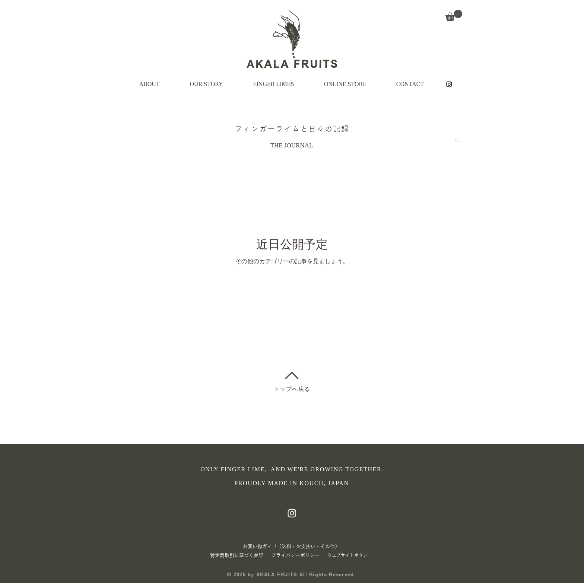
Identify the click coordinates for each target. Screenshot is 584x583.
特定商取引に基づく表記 (236, 555)
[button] (453, 15)
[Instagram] (449, 84)
